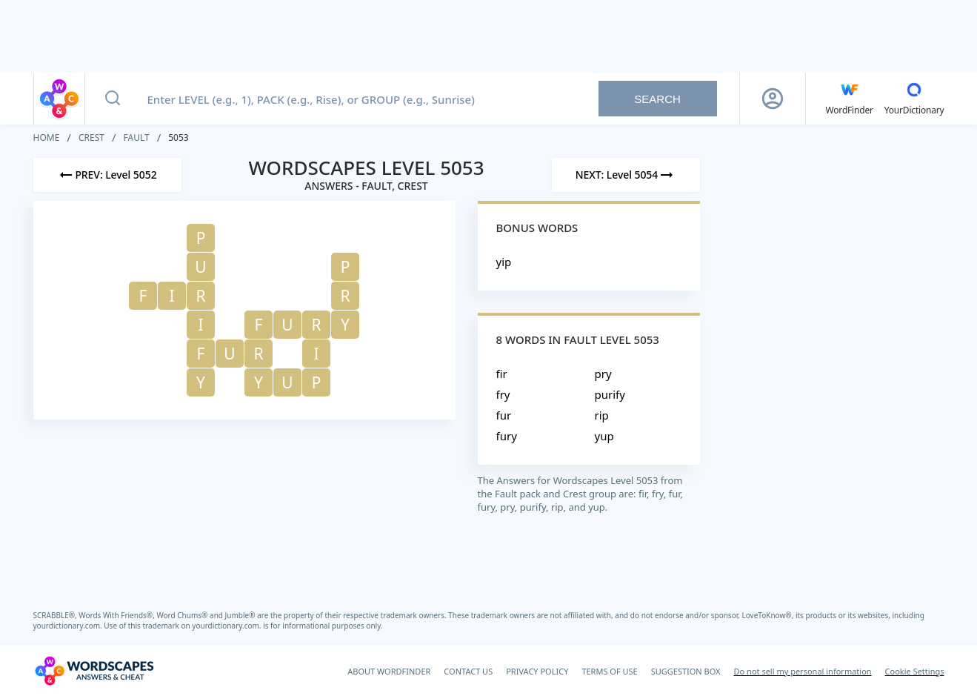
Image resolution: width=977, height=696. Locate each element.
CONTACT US (468, 671)
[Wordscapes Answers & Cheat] (94, 670)
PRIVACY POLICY (537, 671)
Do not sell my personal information (803, 671)
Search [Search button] (657, 99)
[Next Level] (626, 175)
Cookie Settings (914, 671)
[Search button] (112, 99)
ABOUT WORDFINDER (388, 671)
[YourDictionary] (914, 98)
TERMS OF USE (609, 671)
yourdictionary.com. (68, 625)
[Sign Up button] (772, 99)
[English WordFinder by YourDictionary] (849, 98)
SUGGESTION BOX (686, 671)
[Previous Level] (107, 175)
